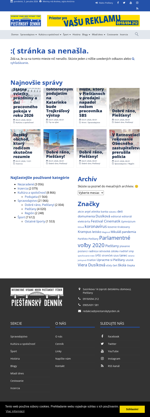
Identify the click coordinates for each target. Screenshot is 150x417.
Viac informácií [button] (15, 411)
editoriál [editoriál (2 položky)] (127, 216)
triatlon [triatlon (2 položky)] (91, 260)
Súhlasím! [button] (132, 409)
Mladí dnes (98, 34)
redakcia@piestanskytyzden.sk (101, 311)
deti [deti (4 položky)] (120, 211)
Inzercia (124, 34)
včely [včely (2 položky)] (109, 265)
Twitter (108, 344)
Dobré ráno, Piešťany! (39, 205)
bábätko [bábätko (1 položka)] (113, 212)
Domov (15, 34)
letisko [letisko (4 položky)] (96, 232)
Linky (58, 351)
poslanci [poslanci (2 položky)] (83, 251)
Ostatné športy (35, 221)
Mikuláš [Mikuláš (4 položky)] (116, 232)
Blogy (86, 34)
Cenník (59, 344)
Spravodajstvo (28, 34)
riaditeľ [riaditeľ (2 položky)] (123, 251)
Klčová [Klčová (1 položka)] (81, 227)
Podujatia (31, 197)
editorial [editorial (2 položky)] (116, 216)
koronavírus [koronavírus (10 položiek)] (96, 226)
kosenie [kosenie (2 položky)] (112, 227)
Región (29, 213)
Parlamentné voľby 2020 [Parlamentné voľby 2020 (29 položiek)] (104, 241)
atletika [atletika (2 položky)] (95, 211)
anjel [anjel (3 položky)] (88, 211)
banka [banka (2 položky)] (104, 211)
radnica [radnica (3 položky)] (93, 251)
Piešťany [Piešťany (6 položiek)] (112, 245)
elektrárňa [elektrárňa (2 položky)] (84, 221)
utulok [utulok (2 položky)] (129, 260)
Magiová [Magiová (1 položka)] (106, 232)
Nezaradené (26, 184)
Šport (67, 34)
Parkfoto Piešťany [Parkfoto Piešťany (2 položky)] (88, 238)
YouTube (109, 351)
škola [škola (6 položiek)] (122, 265)
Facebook (109, 336)
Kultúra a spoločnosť (50, 34)
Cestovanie (112, 34)
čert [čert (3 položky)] (115, 265)
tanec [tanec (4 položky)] (123, 255)
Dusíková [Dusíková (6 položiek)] (103, 216)
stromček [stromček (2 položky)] (107, 255)
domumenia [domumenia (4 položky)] (86, 216)
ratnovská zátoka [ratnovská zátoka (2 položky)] (108, 251)
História (76, 34)
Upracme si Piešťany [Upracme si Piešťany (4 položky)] (111, 260)
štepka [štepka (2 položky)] (131, 265)
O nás (58, 336)
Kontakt (59, 366)
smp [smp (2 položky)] (131, 251)
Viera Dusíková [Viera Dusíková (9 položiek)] (91, 264)
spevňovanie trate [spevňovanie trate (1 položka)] (86, 255)
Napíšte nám (63, 358)
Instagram (110, 358)
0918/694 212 (91, 299)
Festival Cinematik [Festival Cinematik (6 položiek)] (105, 221)
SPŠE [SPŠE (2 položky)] (98, 255)
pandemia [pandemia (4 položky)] (129, 232)
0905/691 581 (91, 305)
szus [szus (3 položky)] (116, 255)
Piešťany (30, 209)
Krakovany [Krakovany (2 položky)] (123, 227)
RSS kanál (110, 366)
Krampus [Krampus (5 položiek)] (84, 231)
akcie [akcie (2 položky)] (81, 211)
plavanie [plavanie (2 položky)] (125, 246)
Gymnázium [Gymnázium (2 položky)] (128, 221)
